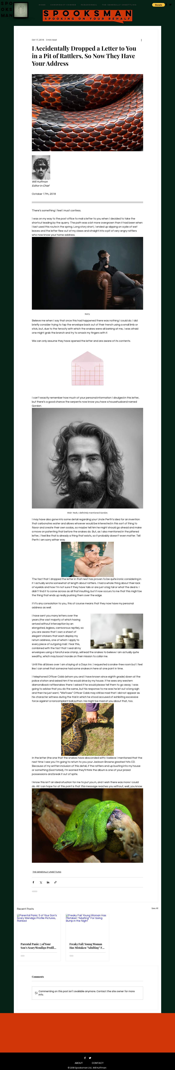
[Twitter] (90, 1057)
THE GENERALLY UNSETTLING (46, 872)
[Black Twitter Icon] (170, 4)
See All (155, 908)
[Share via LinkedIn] (48, 882)
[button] (158, 5)
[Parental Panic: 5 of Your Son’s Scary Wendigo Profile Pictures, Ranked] (38, 926)
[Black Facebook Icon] (166, 4)
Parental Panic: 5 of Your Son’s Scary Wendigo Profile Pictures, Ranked (38, 946)
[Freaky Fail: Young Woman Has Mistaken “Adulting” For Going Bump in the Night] (87, 926)
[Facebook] (84, 1057)
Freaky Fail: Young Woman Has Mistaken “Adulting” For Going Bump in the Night (87, 946)
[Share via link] (55, 882)
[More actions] (141, 40)
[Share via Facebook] (33, 882)
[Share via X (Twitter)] (40, 882)
